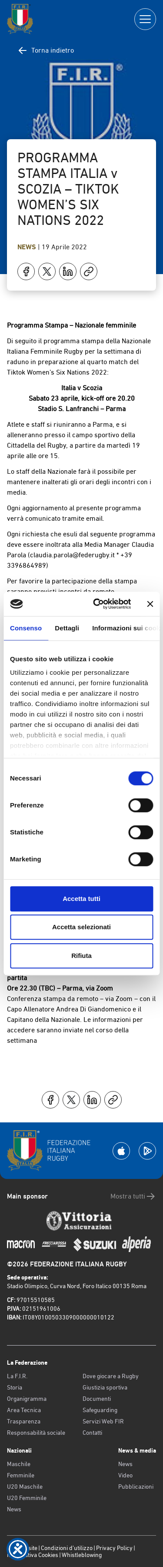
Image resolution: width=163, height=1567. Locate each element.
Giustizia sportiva (105, 1387)
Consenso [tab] (26, 628)
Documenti (97, 1398)
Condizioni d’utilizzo (67, 1547)
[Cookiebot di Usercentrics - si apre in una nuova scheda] (97, 603)
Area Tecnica (24, 1409)
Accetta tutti (81, 898)
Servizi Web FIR (103, 1421)
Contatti (92, 1432)
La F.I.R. (17, 1376)
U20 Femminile (27, 1497)
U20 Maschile (25, 1486)
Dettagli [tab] (67, 628)
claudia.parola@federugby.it (72, 555)
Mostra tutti (133, 1196)
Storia (14, 1387)
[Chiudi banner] (150, 604)
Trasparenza (23, 1421)
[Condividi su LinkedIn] (68, 271)
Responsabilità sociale (36, 1432)
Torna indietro (45, 50)
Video (125, 1475)
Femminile (20, 1475)
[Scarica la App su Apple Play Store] (121, 1151)
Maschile (18, 1463)
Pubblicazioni (135, 1486)
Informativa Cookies (32, 1554)
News (27, 247)
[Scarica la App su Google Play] (147, 1151)
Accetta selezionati (81, 927)
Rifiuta (81, 955)
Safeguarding (100, 1409)
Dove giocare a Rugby (111, 1376)
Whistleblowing (82, 1554)
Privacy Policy (114, 1547)
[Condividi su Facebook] (26, 271)
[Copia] (88, 271)
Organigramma (27, 1398)
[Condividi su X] (47, 271)
